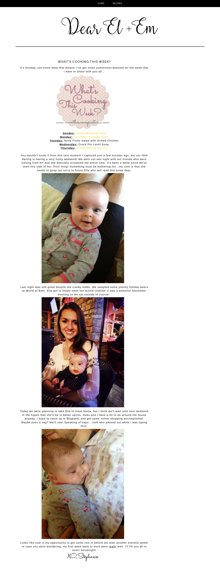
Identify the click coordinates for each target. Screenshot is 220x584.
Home (101, 3)
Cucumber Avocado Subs (91, 136)
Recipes (117, 3)
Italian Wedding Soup (91, 133)
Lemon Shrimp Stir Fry (92, 147)
